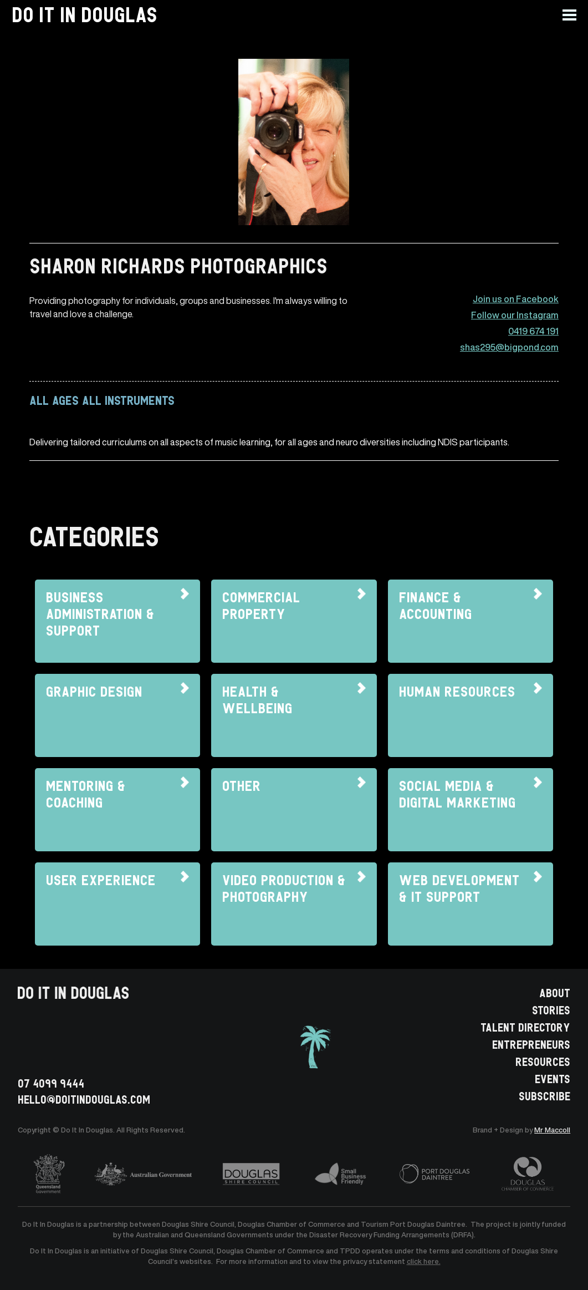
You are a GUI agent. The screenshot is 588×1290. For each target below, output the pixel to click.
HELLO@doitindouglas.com (84, 1099)
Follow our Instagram (515, 315)
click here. (424, 1261)
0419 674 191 (533, 331)
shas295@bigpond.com (509, 347)
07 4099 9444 (51, 1083)
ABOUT (554, 992)
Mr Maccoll (552, 1130)
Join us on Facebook (516, 299)
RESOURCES (542, 1061)
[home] (84, 15)
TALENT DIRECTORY (525, 1026)
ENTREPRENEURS (531, 1043)
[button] (575, 15)
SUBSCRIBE (544, 1095)
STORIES (551, 1009)
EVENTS (552, 1078)
